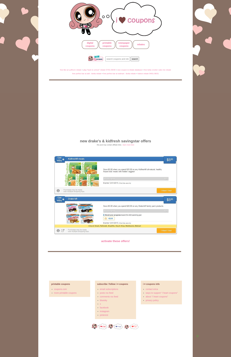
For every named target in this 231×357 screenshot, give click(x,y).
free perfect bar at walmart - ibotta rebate (119, 73)
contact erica (152, 289)
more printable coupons (65, 293)
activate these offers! (115, 241)
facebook (104, 307)
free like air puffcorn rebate (70, 70)
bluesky (103, 300)
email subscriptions (109, 289)
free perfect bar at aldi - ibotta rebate (86, 73)
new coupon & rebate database (130, 70)
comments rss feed (109, 296)
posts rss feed (106, 293)
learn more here (128, 145)
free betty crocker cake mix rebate (157, 70)
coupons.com (60, 289)
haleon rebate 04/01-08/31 (148, 73)
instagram (104, 311)
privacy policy (152, 300)
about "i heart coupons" (157, 296)
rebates (141, 44)
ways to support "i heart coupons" (162, 293)
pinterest (104, 315)
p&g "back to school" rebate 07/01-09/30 (99, 70)
